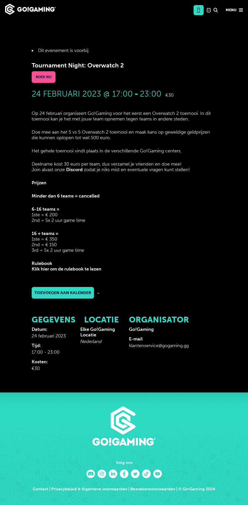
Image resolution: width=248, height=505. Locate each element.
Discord (74, 169)
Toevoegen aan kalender (62, 292)
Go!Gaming (141, 329)
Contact (40, 488)
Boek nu (43, 77)
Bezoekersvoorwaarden (152, 488)
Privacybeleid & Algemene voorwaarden (89, 488)
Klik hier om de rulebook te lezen (66, 269)
